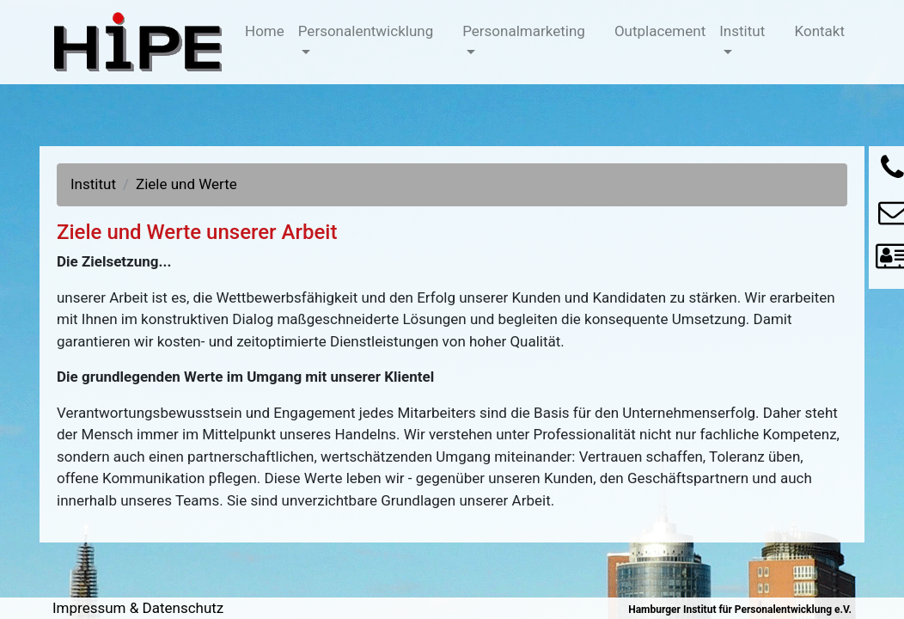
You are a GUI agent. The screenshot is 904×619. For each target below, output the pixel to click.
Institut (93, 184)
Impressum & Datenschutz (137, 607)
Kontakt (823, 30)
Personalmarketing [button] (523, 31)
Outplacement (663, 30)
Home (268, 30)
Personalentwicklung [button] (365, 31)
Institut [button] (742, 31)
